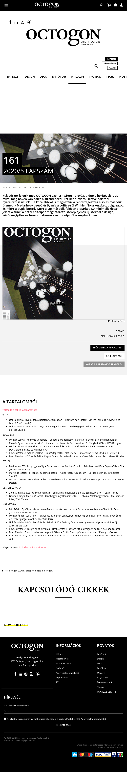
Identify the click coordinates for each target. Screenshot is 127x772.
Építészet (13, 76)
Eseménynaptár (105, 682)
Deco (43, 76)
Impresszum (62, 677)
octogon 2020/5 (16, 570)
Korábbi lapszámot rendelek (104, 364)
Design (30, 76)
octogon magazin (34, 570)
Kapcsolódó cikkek (63, 590)
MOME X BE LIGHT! (106, 691)
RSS (57, 682)
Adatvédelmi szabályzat (67, 672)
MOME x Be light (16, 625)
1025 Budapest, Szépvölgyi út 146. (27, 661)
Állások (112, 68)
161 (6, 570)
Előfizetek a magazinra (107, 347)
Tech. (110, 76)
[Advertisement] (63, 109)
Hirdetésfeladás (63, 663)
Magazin (77, 76)
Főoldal (6, 187)
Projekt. (95, 76)
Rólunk (59, 654)
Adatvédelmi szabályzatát (93, 718)
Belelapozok (114, 356)
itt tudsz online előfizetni (32, 547)
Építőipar (59, 76)
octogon (48, 570)
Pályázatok (102, 677)
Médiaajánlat (110, 63)
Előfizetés (111, 59)
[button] (96, 65)
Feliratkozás (63, 725)
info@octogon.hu (27, 665)
